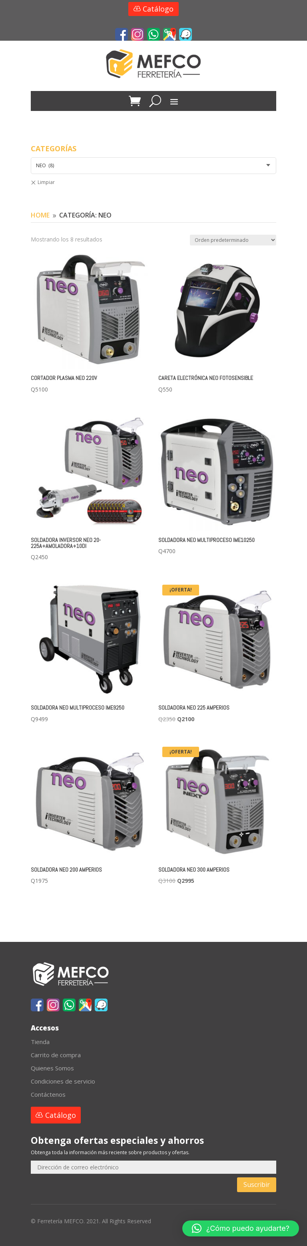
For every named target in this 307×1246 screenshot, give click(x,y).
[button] (240, 1228)
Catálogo (158, 9)
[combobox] (153, 165)
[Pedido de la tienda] (233, 240)
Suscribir (256, 1184)
